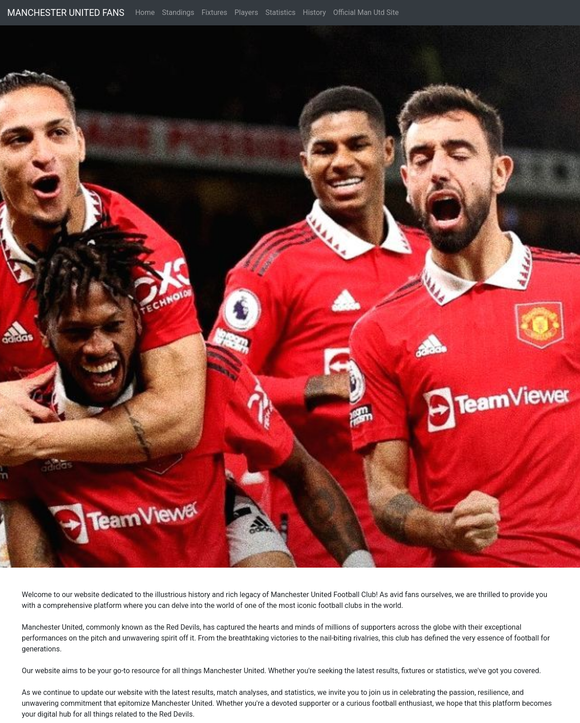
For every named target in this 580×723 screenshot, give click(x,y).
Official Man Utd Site (366, 12)
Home (145, 12)
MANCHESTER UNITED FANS (65, 12)
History (314, 12)
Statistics (281, 12)
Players (246, 12)
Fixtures (214, 12)
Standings (178, 12)
